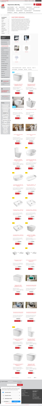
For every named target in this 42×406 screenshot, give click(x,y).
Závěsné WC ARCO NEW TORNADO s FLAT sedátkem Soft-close (18, 85)
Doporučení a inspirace (5, 91)
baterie (5, 113)
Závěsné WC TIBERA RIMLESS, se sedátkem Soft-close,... (31, 236)
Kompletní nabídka (11, 7)
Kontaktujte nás (3, 382)
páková (6, 115)
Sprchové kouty (29, 7)
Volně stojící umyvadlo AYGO (31, 135)
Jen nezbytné (6, 401)
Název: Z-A (33, 67)
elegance (5, 118)
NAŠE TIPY (3, 73)
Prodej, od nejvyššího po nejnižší (16, 67)
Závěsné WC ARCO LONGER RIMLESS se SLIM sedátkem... (18, 340)
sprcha (6, 116)
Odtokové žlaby (32, 8)
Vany (17, 7)
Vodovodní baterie (24, 8)
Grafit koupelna (4, 69)
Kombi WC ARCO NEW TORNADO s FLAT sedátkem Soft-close (31, 85)
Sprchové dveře (37, 7)
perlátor (5, 129)
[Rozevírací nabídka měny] (33, 0)
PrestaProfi (27, 404)
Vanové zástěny (22, 7)
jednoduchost (5, 106)
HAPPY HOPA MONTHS (29, 12)
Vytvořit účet (23, 394)
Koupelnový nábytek (11, 10)
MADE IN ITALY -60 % (22, 12)
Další (35, 377)
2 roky (7, 126)
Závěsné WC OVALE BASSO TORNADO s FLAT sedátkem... (18, 365)
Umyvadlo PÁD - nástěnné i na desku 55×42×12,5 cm (18, 235)
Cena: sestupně (20, 69)
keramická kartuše (5, 104)
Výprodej (16, 12)
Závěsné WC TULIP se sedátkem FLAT (18, 260)
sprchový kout (5, 109)
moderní (5, 131)
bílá (3, 116)
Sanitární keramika (11, 8)
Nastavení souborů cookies (25, 395)
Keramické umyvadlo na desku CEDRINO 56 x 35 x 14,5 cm (18, 185)
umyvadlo (5, 132)
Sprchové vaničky (19, 10)
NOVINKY (2, 71)
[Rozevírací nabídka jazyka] (26, 1)
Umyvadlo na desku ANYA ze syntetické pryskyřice (18, 312)
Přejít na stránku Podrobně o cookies (11, 403)
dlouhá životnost (6, 124)
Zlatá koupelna (3, 67)
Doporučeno (24, 67)
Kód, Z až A (30, 69)
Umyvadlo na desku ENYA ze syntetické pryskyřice (31, 285)
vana (5, 122)
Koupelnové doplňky (4, 57)
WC (26, 41)
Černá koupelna (4, 65)
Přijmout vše (16, 401)
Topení (17, 8)
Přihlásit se (23, 393)
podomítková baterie (6, 107)
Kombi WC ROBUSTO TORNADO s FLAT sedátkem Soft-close (31, 340)
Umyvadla (16, 41)
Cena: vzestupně (14, 69)
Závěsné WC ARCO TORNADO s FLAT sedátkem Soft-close (31, 365)
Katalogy (6, 81)
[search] (34, 4)
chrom (4, 126)
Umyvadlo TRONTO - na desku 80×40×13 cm (31, 185)
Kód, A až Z (25, 69)
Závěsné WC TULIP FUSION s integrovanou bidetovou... (31, 261)
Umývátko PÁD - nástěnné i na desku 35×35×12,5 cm (31, 210)
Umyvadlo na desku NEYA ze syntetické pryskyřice (31, 312)
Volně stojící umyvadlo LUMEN (18, 135)
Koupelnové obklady (28, 10)
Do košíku (17, 118)
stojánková (5, 127)
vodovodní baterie (6, 120)
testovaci (3, 75)
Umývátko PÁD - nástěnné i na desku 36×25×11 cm (18, 210)
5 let (3, 115)
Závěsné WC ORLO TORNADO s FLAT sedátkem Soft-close (18, 286)
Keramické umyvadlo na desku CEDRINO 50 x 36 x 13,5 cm (31, 160)
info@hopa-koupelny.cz (37, 398)
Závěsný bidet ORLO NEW (31, 109)
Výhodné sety (10, 12)
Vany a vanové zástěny (5, 40)
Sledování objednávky (25, 392)
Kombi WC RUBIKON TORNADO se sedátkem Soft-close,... (18, 160)
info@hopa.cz (6, 96)
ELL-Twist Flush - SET (18, 109)
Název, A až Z (29, 67)
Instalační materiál (37, 10)
